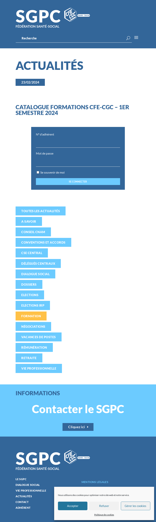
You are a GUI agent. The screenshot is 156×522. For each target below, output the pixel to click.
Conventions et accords (43, 242)
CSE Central (31, 253)
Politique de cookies (104, 514)
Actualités (24, 496)
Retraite (29, 358)
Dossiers (29, 284)
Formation (31, 316)
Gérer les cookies (135, 506)
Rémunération (34, 347)
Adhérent (23, 507)
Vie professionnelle (38, 368)
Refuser (104, 506)
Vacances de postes (38, 337)
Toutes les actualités (40, 211)
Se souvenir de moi (51, 172)
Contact (22, 502)
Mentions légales (95, 482)
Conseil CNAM (33, 232)
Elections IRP (32, 305)
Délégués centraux (38, 263)
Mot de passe (44, 153)
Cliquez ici (76, 427)
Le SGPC (21, 479)
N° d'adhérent (45, 134)
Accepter (72, 506)
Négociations (33, 326)
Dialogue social (35, 274)
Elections (29, 295)
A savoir (28, 221)
